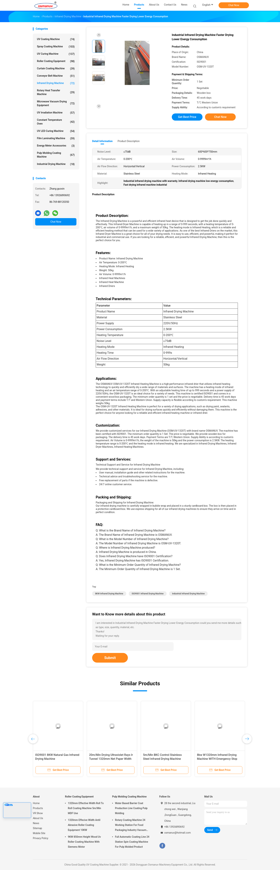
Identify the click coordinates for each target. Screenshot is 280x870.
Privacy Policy (40, 838)
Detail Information (102, 141)
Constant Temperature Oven (56, 121)
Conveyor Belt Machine (56, 76)
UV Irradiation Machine (56, 113)
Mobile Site (39, 833)
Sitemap (37, 828)
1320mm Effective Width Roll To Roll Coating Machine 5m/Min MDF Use (86, 808)
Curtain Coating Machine (56, 68)
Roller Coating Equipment (56, 61)
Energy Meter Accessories (56, 146)
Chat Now (233, 5)
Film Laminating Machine (56, 138)
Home (36, 803)
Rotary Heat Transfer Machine (56, 92)
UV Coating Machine (56, 39)
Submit (110, 658)
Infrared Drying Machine (56, 83)
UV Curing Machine (56, 54)
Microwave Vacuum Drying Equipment (56, 103)
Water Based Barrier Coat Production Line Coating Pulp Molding (131, 808)
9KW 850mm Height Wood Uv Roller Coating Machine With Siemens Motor (84, 841)
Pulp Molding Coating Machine (56, 154)
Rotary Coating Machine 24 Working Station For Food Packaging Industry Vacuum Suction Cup (130, 825)
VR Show (38, 813)
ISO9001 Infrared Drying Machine (148, 593)
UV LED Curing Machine (56, 131)
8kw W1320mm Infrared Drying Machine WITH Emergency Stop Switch (217, 758)
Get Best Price (187, 117)
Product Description (128, 141)
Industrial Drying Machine (56, 164)
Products (38, 808)
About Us (38, 818)
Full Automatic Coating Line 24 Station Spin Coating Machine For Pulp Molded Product (132, 841)
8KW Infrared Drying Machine (109, 593)
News (36, 823)
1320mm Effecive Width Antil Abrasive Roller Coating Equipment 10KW (84, 825)
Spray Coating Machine (56, 46)
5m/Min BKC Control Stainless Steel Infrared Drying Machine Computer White (162, 758)
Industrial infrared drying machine (188, 593)
